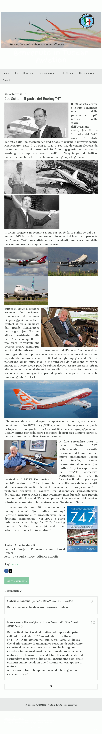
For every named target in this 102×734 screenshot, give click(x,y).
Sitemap (42, 716)
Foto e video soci (47, 73)
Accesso (95, 729)
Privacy (20, 716)
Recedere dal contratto (14, 718)
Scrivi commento (16, 580)
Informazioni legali (10, 716)
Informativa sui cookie (31, 716)
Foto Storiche (67, 73)
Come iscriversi (87, 73)
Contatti (7, 80)
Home (6, 73)
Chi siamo (28, 73)
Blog (16, 73)
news (14, 564)
